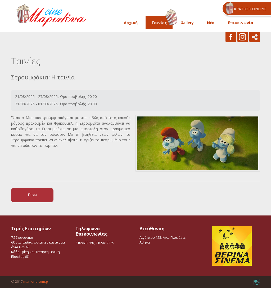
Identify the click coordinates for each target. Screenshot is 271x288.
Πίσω (32, 194)
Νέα (211, 22)
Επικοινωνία (240, 22)
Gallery (187, 22)
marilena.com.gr (36, 281)
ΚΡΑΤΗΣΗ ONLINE (250, 8)
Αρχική (131, 22)
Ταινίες (159, 22)
